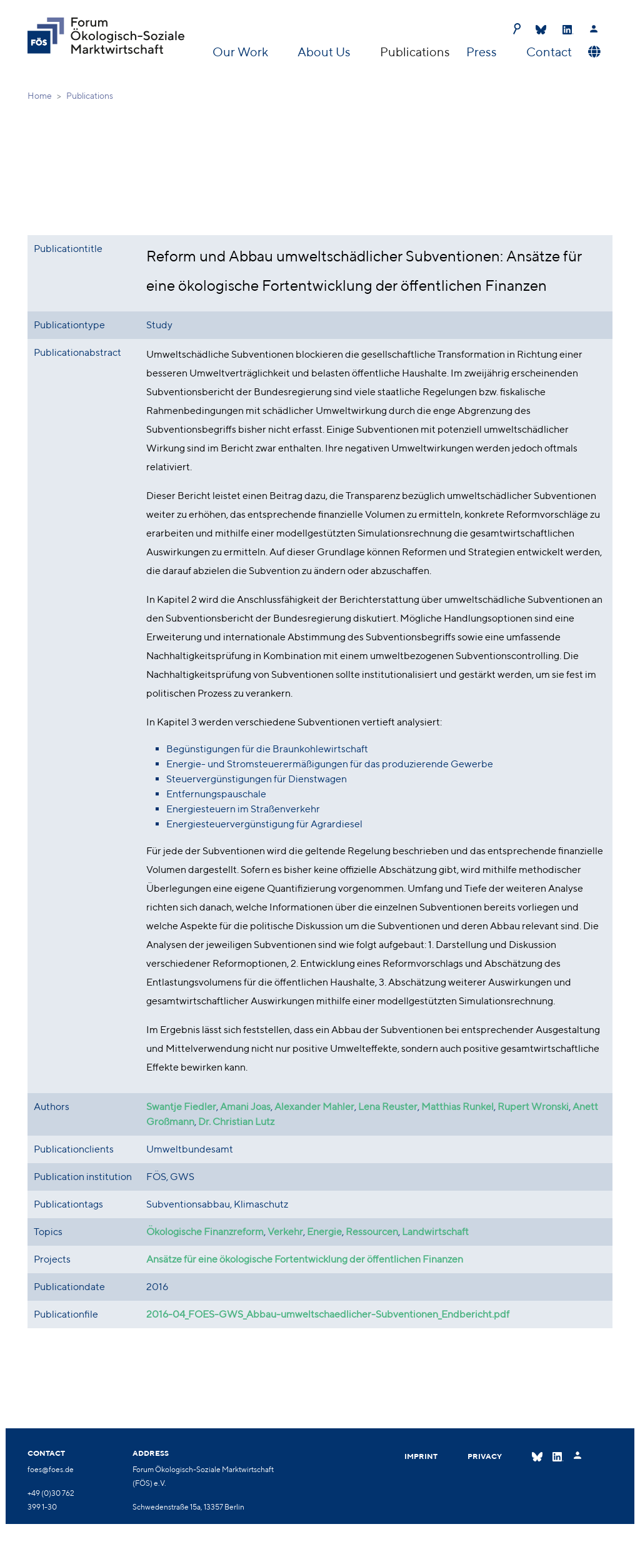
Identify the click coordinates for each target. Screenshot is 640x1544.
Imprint (421, 1456)
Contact (549, 51)
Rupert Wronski (533, 1107)
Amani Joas (245, 1107)
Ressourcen (372, 1232)
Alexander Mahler (314, 1107)
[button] (592, 52)
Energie (324, 1232)
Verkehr (285, 1232)
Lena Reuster (388, 1107)
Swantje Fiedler (181, 1107)
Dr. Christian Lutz (236, 1122)
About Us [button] (325, 51)
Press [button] (482, 51)
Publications (415, 51)
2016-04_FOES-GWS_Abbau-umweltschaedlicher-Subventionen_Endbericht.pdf (327, 1315)
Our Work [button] (241, 51)
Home (40, 96)
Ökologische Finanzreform (205, 1232)
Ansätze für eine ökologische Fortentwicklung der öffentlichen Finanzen (304, 1260)
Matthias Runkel (457, 1107)
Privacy (485, 1456)
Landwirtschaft (435, 1232)
